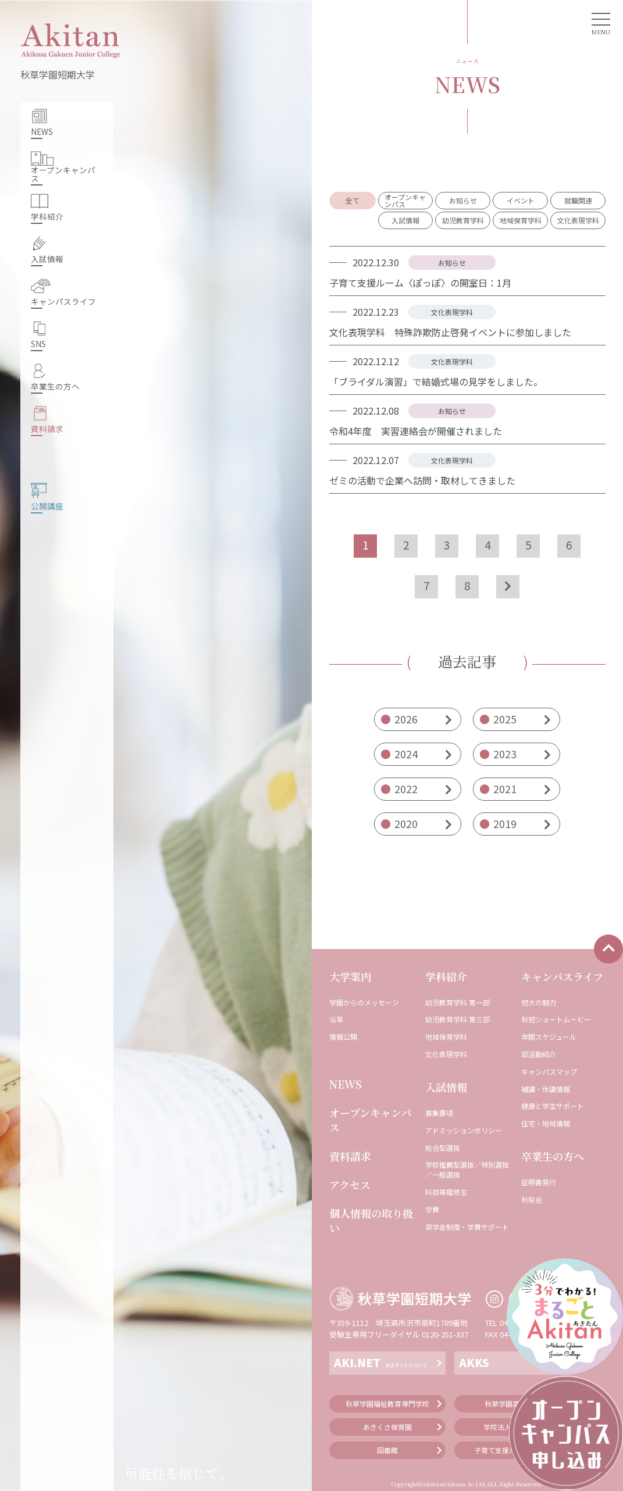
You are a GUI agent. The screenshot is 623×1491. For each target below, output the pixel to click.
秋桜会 (531, 1199)
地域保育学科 (446, 1036)
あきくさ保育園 (387, 1427)
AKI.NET (380, 1362)
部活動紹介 (538, 1054)
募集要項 (439, 1113)
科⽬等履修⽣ (446, 1192)
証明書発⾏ (538, 1182)
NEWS (345, 1084)
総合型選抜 (442, 1148)
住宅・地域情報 (545, 1123)
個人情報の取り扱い (371, 1220)
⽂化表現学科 (446, 1054)
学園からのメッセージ (364, 1002)
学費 (432, 1209)
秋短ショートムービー (556, 1019)
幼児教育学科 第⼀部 (457, 1002)
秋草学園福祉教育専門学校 (387, 1403)
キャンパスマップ (549, 1071)
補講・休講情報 (545, 1089)
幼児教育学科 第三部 (457, 1019)
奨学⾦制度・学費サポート (467, 1227)
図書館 (387, 1450)
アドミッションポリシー (463, 1130)
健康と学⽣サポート (552, 1106)
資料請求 (350, 1156)
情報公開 (343, 1036)
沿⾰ (336, 1019)
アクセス (350, 1185)
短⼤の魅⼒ (538, 1002)
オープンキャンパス (370, 1120)
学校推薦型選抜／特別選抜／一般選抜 (467, 1169)
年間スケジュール (548, 1036)
